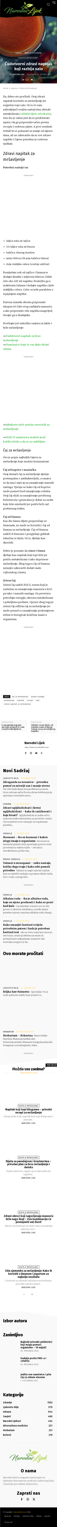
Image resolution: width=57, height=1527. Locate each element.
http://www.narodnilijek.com (36, 747)
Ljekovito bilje (11, 778)
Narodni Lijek (18, 74)
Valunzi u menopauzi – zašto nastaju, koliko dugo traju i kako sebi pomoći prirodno (27, 866)
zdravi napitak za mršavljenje (17, 704)
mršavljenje (9, 700)
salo (38, 700)
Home (5, 88)
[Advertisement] (28, 206)
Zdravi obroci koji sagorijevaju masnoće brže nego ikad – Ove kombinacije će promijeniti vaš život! (28, 1219)
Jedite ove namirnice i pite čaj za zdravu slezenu (36, 1376)
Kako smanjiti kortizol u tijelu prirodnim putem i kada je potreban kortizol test (26, 928)
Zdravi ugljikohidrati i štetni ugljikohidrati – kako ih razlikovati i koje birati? (27, 811)
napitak (20, 700)
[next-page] (32, 1294)
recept (30, 700)
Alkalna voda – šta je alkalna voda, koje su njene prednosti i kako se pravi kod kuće (28, 902)
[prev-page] (24, 1294)
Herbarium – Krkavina (18, 1035)
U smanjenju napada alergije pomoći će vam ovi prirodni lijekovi (13, 727)
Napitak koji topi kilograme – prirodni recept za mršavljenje (28, 1111)
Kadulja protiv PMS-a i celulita (33, 1359)
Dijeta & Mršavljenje (33, 53)
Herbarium (8, 1032)
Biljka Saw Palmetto (16, 991)
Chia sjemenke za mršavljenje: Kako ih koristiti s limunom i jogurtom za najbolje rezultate (28, 1274)
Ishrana (7, 804)
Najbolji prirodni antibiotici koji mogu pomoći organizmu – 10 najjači (36, 1344)
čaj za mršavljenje (20, 697)
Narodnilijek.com (20, 1512)
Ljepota (18, 53)
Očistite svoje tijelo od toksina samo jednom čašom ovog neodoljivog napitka (43, 728)
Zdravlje (7, 833)
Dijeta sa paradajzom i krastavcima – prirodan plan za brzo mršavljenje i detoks (28, 1164)
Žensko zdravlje (11, 859)
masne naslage (38, 697)
